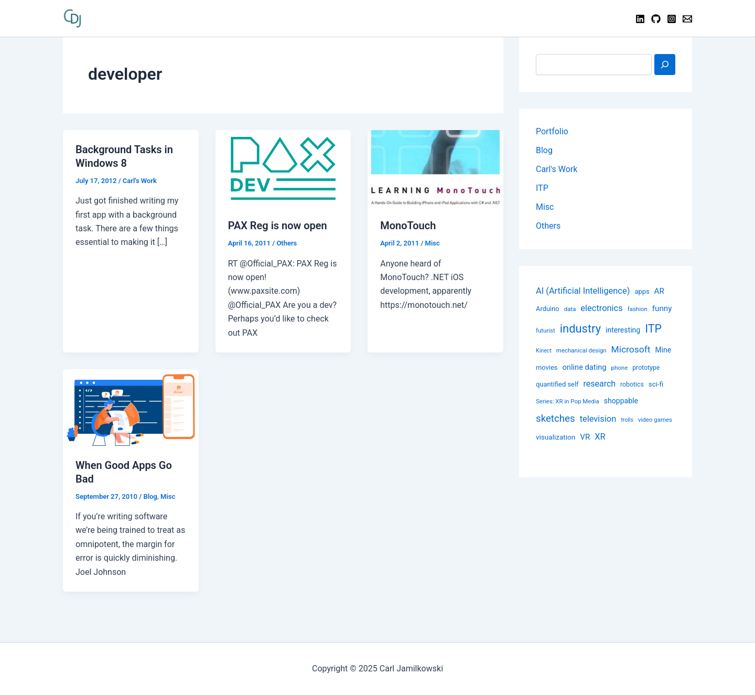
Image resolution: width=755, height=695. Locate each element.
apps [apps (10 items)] (641, 291)
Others (286, 243)
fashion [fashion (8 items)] (638, 309)
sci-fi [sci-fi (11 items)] (656, 384)
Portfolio (552, 131)
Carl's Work (140, 181)
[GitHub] (656, 19)
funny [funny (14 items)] (662, 308)
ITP (542, 188)
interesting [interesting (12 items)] (623, 330)
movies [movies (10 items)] (546, 367)
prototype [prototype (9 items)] (646, 367)
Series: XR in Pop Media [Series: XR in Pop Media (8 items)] (567, 401)
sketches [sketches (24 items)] (555, 418)
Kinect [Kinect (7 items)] (544, 350)
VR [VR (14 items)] (585, 437)
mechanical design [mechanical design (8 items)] (581, 350)
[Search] (664, 64)
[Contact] (687, 19)
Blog (150, 496)
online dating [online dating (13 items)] (584, 367)
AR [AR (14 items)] (659, 291)
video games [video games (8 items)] (655, 419)
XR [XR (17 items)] (600, 437)
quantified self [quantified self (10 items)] (557, 384)
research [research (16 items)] (600, 384)
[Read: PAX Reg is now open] (283, 168)
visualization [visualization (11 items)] (555, 437)
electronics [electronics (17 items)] (601, 308)
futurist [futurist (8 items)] (545, 330)
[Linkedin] (640, 19)
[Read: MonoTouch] (435, 168)
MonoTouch (408, 225)
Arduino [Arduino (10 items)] (547, 309)
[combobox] (594, 64)
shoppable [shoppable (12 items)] (621, 401)
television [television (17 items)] (598, 419)
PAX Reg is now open (277, 225)
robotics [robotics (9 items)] (632, 384)
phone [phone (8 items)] (619, 367)
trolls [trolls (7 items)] (627, 419)
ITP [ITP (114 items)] (653, 328)
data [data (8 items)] (570, 309)
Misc (432, 243)
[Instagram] (671, 19)
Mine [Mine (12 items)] (663, 350)
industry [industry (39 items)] (580, 328)
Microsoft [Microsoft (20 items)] (631, 349)
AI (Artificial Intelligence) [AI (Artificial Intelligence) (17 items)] (583, 291)
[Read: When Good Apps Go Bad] (131, 407)
